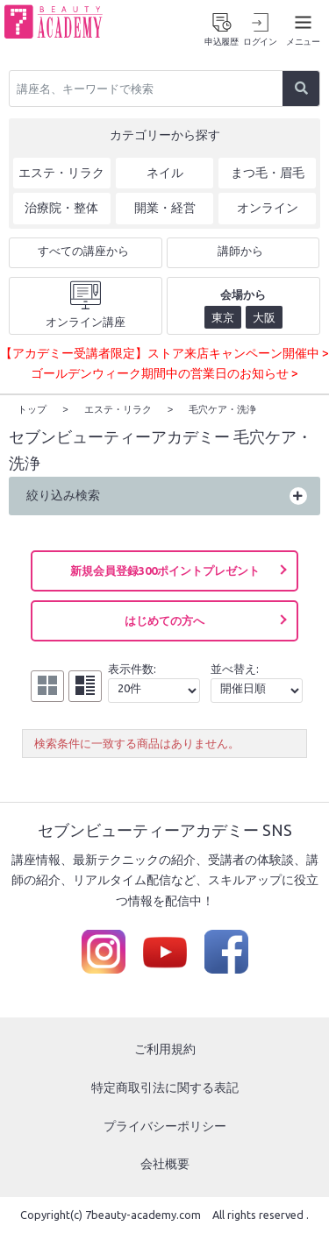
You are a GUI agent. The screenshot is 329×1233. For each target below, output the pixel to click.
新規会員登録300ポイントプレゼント (165, 569)
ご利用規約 (165, 1048)
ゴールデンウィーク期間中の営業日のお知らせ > (164, 373)
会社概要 (165, 1163)
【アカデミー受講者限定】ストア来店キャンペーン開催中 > (164, 353)
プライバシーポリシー (165, 1125)
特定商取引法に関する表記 (165, 1087)
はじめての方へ (164, 619)
